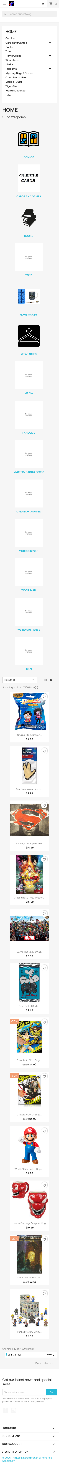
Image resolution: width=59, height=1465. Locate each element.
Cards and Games (16, 42)
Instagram (13, 1410)
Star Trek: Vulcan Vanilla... (29, 789)
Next (51, 1355)
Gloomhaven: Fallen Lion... (29, 1277)
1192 (18, 1354)
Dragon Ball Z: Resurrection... (29, 897)
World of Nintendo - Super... (30, 1169)
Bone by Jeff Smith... (29, 1006)
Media (9, 64)
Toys (8, 51)
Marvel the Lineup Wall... (29, 951)
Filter (48, 680)
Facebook (5, 1410)
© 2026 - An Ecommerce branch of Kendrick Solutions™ (27, 1459)
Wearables (11, 60)
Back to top (44, 1363)
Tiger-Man (11, 86)
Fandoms (11, 69)
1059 (8, 95)
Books (9, 47)
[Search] (29, 14)
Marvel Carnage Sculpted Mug (29, 1223)
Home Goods (13, 55)
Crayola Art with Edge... (29, 1060)
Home (11, 31)
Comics (10, 38)
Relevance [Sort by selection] (19, 680)
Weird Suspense (15, 90)
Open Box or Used (16, 77)
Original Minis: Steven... (29, 734)
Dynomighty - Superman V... (29, 843)
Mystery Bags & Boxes (19, 73)
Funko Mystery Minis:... (29, 1331)
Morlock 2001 (13, 82)
